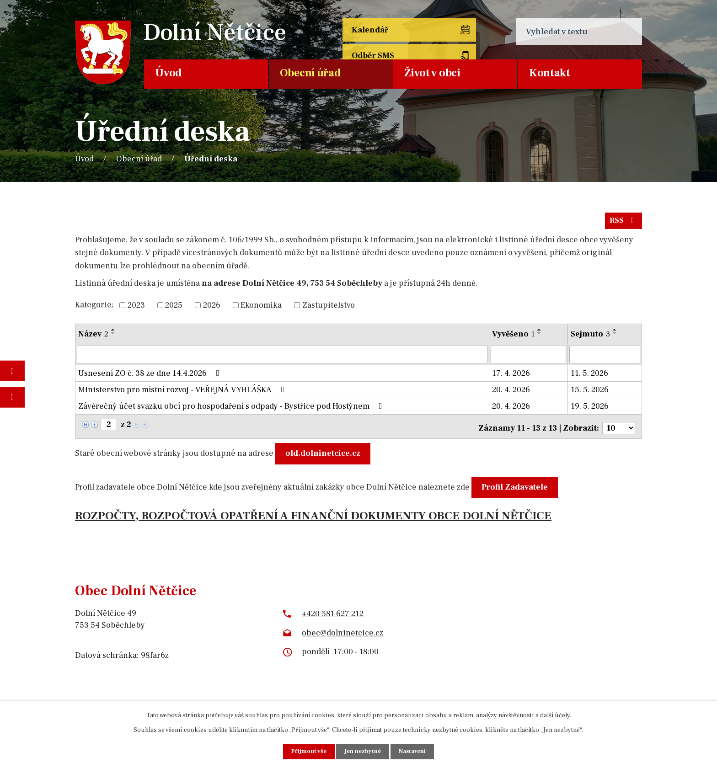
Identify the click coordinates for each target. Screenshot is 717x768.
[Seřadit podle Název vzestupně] (113, 333)
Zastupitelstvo (328, 309)
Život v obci (432, 73)
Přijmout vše (306, 751)
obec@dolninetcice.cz (342, 632)
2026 (211, 309)
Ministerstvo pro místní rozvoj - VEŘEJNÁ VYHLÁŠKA (183, 393)
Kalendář (371, 32)
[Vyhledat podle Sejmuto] (604, 358)
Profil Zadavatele (517, 487)
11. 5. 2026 (589, 376)
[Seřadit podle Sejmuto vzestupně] (615, 333)
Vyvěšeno (513, 337)
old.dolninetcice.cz (325, 453)
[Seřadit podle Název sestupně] (113, 337)
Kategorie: (94, 308)
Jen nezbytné (362, 751)
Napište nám (12, 397)
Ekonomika (261, 309)
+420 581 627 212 (333, 613)
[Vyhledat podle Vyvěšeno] (528, 358)
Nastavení (414, 751)
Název (93, 337)
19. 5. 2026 (590, 409)
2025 (173, 309)
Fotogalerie (12, 371)
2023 (136, 309)
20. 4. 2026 (511, 393)
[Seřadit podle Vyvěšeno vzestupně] (540, 333)
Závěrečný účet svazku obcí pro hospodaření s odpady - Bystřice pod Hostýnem (232, 409)
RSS (622, 224)
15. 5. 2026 (590, 393)
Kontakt (549, 73)
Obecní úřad (310, 73)
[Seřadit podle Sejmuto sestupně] (615, 337)
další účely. (555, 714)
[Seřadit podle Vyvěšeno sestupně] (540, 337)
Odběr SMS (460, 32)
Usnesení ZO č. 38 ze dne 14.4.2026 (150, 376)
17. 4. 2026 (511, 376)
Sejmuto (590, 337)
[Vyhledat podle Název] (282, 358)
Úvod (168, 73)
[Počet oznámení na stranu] (618, 428)
